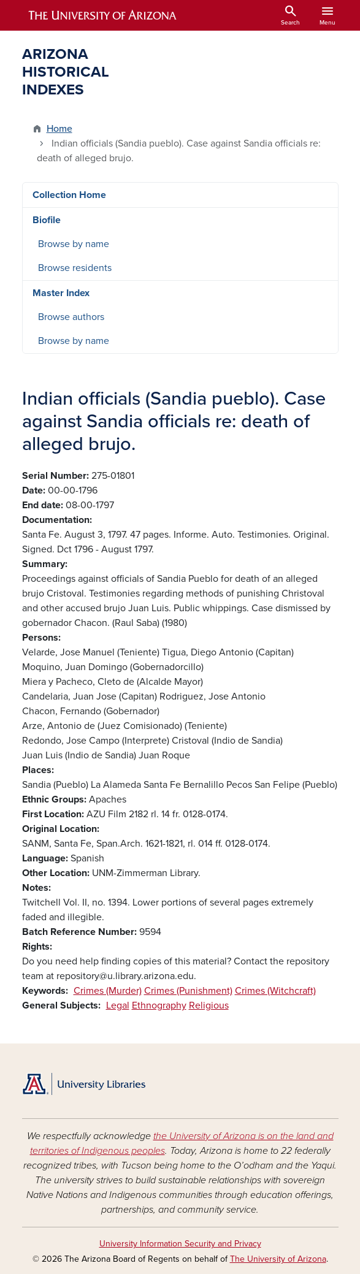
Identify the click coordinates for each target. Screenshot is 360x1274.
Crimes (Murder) (108, 991)
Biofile (47, 220)
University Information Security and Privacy (180, 1243)
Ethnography (159, 1005)
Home (59, 129)
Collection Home (69, 195)
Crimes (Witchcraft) (275, 991)
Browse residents (75, 268)
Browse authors (71, 317)
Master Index (61, 293)
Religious (209, 1005)
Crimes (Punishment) (188, 991)
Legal (117, 1005)
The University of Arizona (278, 1259)
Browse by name (73, 244)
